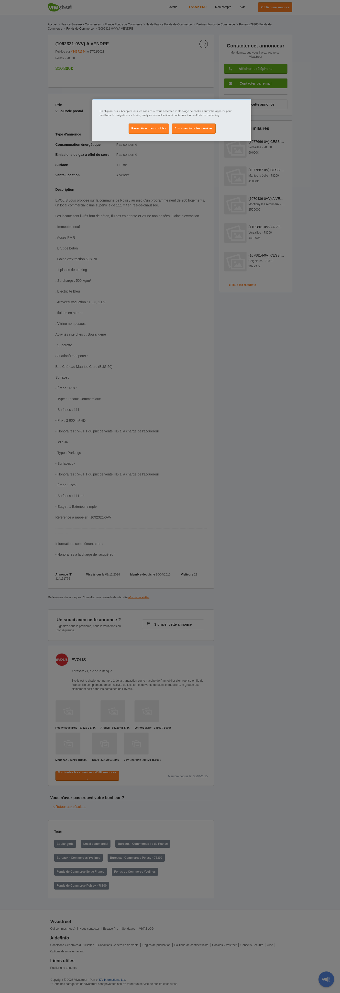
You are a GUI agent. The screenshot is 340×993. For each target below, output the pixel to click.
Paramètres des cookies (148, 128)
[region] (171, 120)
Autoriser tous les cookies (194, 128)
